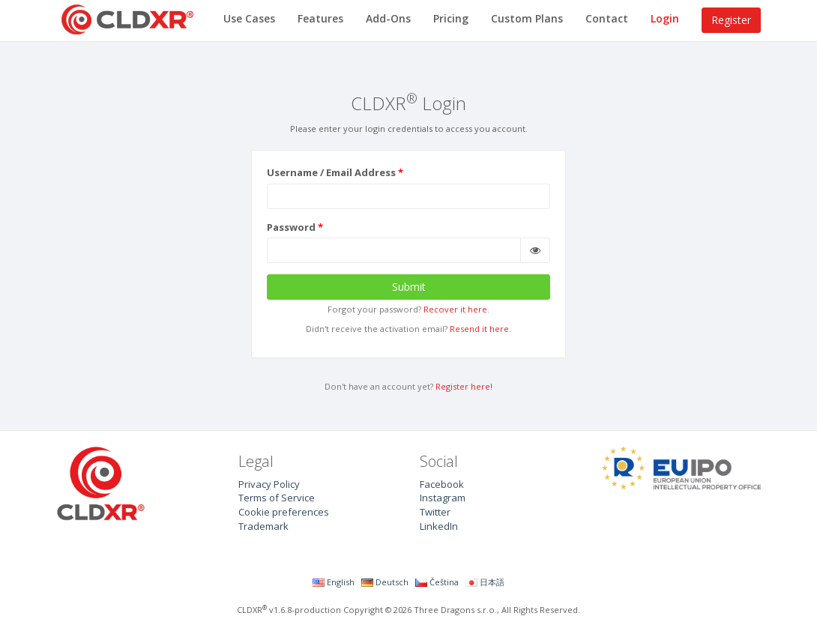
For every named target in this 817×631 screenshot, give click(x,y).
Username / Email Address (331, 172)
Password (291, 227)
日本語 (484, 582)
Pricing (450, 18)
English (334, 582)
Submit (409, 287)
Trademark (263, 526)
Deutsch (384, 582)
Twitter (435, 512)
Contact (606, 18)
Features (320, 18)
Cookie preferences (283, 512)
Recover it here (455, 309)
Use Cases (249, 18)
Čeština (437, 582)
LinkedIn (439, 526)
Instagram (442, 497)
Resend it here (479, 328)
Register (731, 20)
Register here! (463, 386)
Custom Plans (527, 18)
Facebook (442, 484)
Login (665, 18)
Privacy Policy (269, 484)
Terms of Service (276, 497)
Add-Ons (388, 18)
